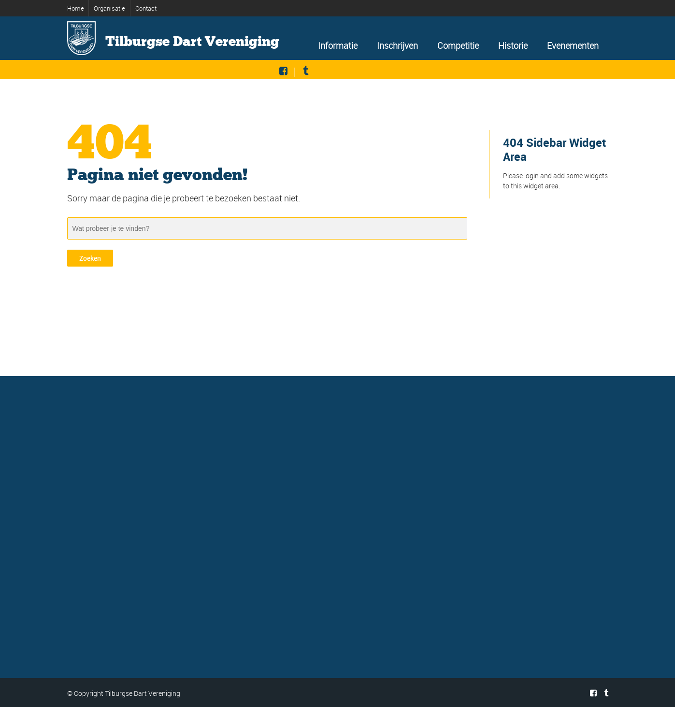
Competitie (458, 45)
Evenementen (573, 45)
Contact (146, 8)
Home (75, 8)
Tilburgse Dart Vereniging (192, 41)
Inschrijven (397, 45)
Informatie (338, 45)
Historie (513, 45)
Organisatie (109, 8)
